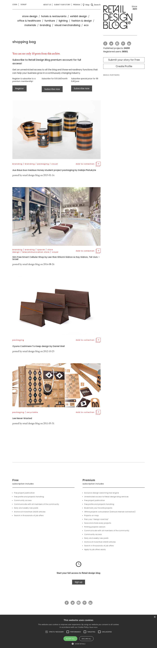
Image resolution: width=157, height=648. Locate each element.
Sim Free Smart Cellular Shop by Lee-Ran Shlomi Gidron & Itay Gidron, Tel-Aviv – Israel (56, 258)
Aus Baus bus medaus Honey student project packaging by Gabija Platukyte (54, 170)
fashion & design (81, 20)
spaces (41, 249)
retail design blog (31, 175)
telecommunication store (35, 252)
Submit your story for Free (124, 59)
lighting (63, 20)
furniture (50, 20)
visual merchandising (67, 25)
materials (30, 25)
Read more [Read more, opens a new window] (93, 627)
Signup (23, 4)
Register (19, 88)
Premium (76, 5)
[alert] (78, 631)
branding (45, 25)
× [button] (155, 617)
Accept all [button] (70, 639)
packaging (43, 164)
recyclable (32, 412)
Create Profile (124, 66)
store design (29, 16)
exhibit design (78, 16)
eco (86, 25)
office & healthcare (29, 20)
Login (14, 4)
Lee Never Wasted (22, 418)
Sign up (78, 582)
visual (54, 164)
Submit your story (62, 5)
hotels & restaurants (53, 16)
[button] (46, 632)
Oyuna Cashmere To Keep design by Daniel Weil (38, 346)
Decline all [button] (86, 639)
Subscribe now (52, 89)
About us (47, 5)
